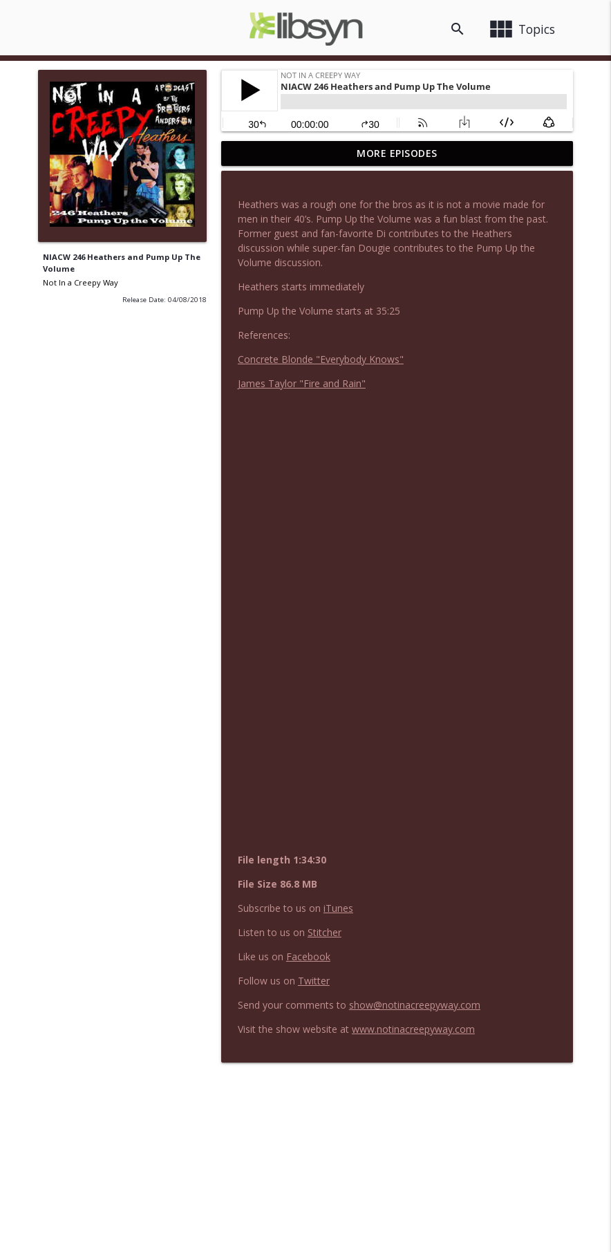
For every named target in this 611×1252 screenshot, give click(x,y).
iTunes (338, 908)
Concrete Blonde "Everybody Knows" (321, 359)
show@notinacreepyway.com (414, 1004)
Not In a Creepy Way (80, 282)
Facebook (308, 956)
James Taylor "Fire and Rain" (302, 383)
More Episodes (397, 153)
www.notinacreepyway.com (413, 1029)
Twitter (314, 980)
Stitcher (324, 932)
